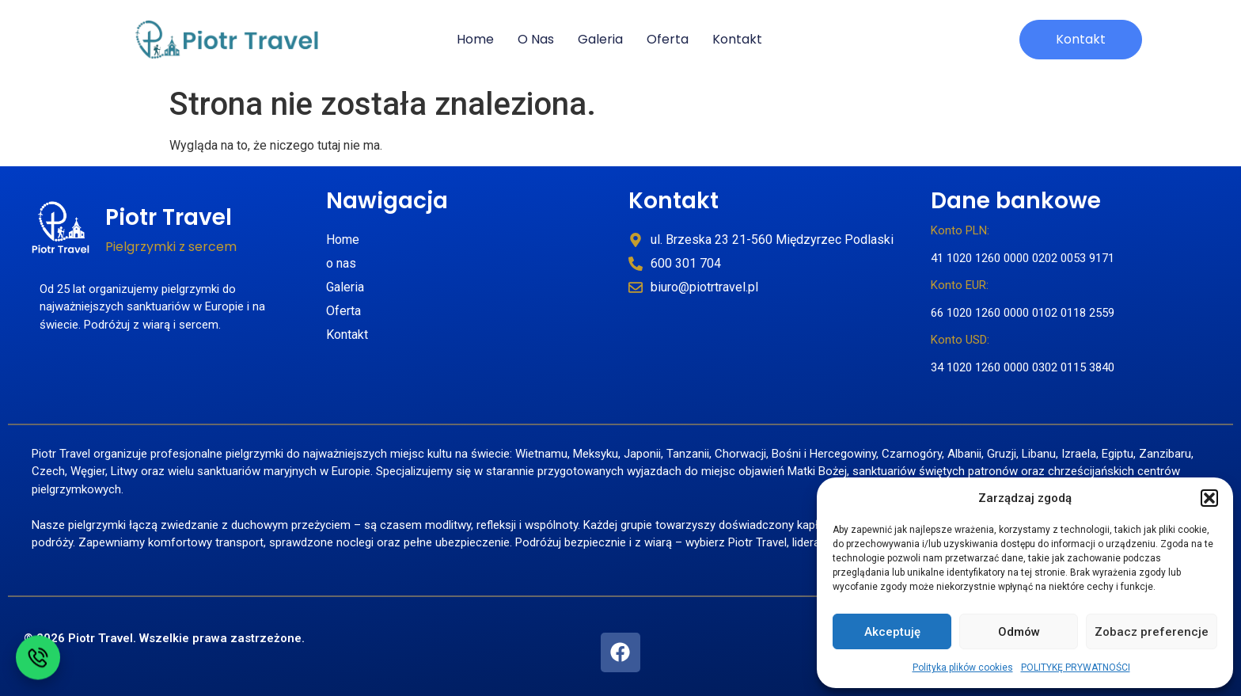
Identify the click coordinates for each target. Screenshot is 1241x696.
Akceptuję (892, 632)
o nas (536, 39)
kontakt (737, 39)
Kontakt (673, 200)
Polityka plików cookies (963, 667)
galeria (600, 39)
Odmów (1019, 632)
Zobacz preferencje (1152, 632)
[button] (1209, 498)
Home (475, 39)
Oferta (668, 39)
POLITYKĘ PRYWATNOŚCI (1075, 667)
